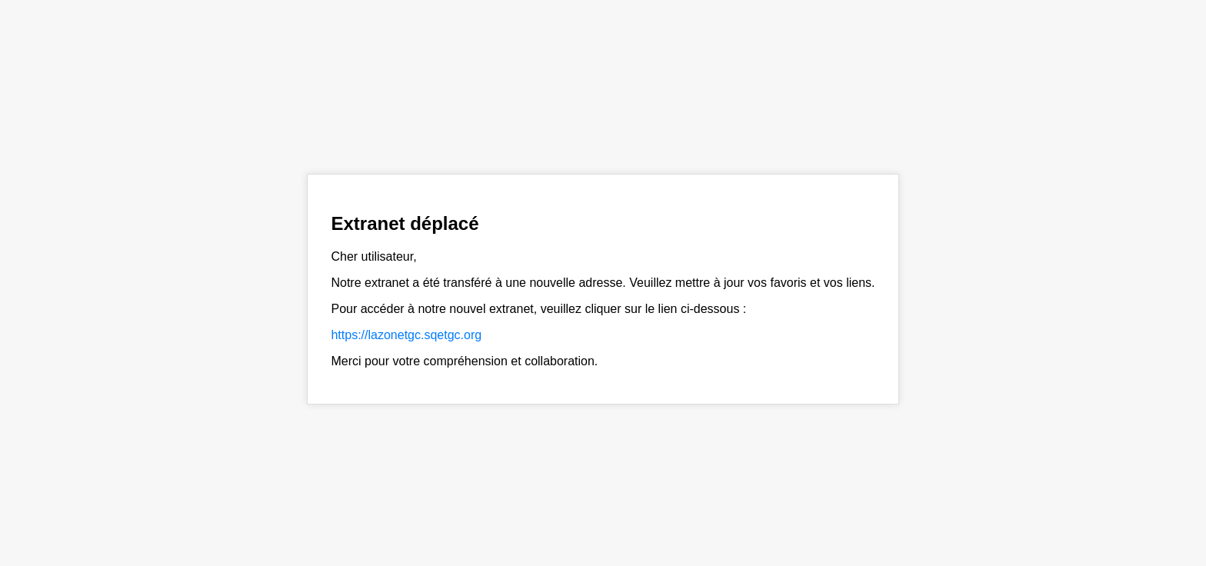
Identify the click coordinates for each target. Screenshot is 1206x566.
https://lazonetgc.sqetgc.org (406, 334)
